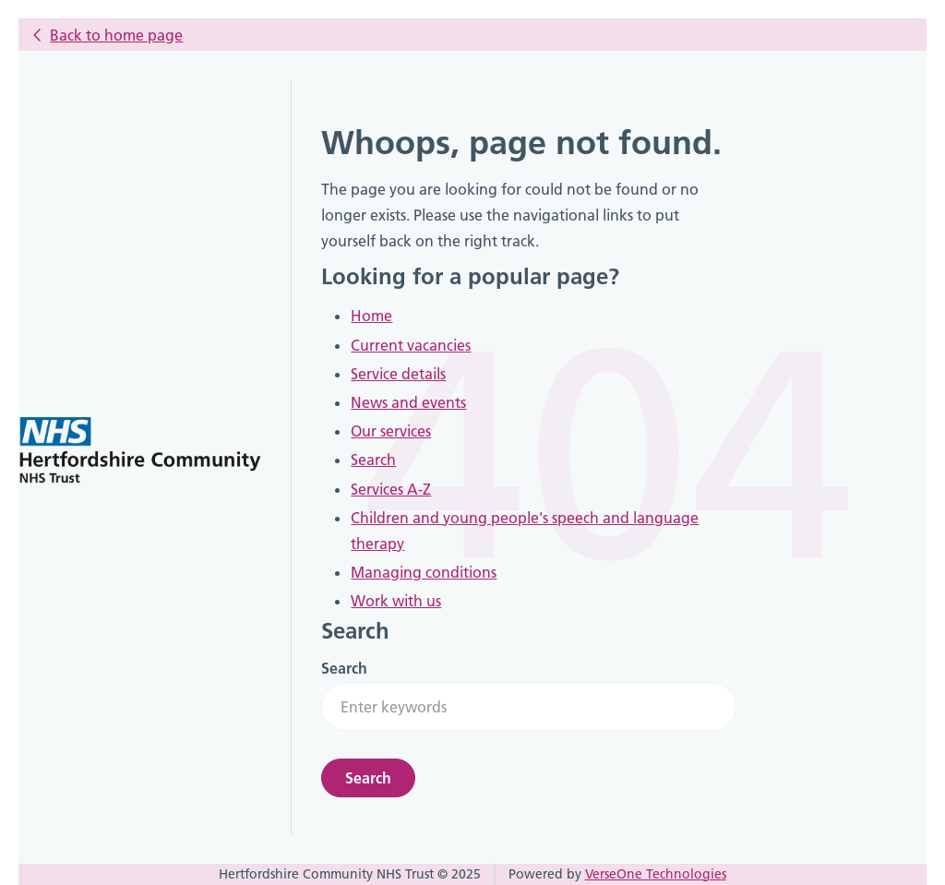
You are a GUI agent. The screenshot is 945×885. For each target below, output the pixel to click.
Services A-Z (391, 489)
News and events (408, 402)
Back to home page (116, 35)
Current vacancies (411, 345)
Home (371, 315)
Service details (398, 374)
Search (373, 459)
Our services (391, 431)
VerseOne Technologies (655, 874)
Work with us (396, 601)
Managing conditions (423, 572)
